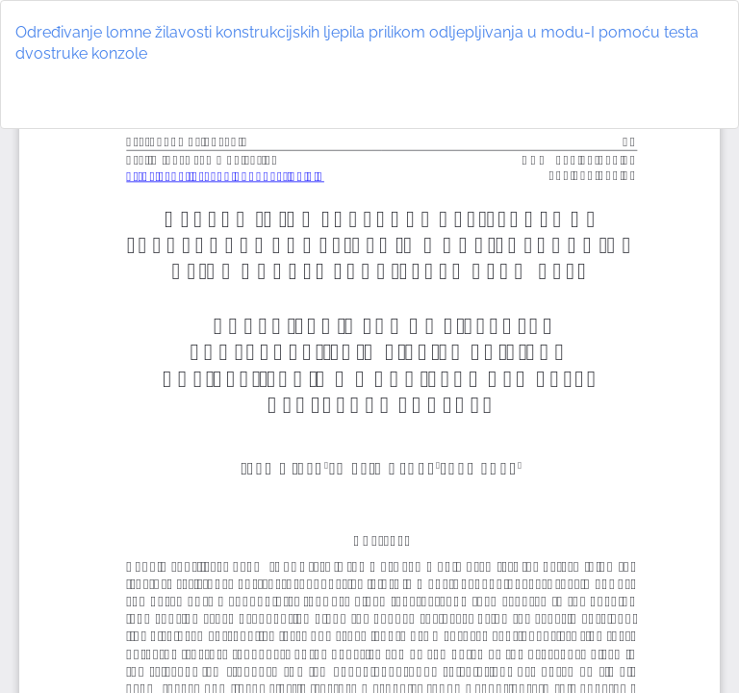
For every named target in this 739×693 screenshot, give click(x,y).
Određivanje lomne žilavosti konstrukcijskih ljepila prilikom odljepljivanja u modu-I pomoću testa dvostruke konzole (357, 43)
